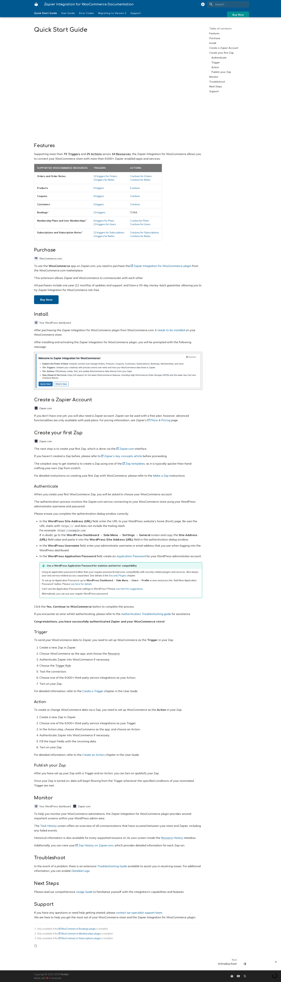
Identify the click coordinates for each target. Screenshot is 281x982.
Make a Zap (161, 475)
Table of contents (220, 28)
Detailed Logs (81, 871)
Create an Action (93, 755)
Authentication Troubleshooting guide (146, 614)
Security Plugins (117, 575)
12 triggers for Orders (105, 176)
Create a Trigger (92, 691)
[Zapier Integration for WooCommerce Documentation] (36, 4)
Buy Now (238, 14)
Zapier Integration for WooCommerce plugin (161, 266)
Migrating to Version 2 (112, 13)
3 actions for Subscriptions (144, 232)
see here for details (81, 583)
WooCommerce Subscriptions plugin (80, 938)
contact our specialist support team (139, 912)
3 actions (135, 196)
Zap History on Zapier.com (94, 845)
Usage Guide (84, 892)
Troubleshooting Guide (112, 866)
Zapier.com (125, 448)
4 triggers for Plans (103, 220)
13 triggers (99, 212)
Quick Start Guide (45, 13)
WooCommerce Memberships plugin (80, 933)
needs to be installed (171, 330)
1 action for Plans (139, 220)
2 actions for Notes (140, 179)
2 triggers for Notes (104, 179)
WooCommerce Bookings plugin (77, 928)
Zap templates (134, 463)
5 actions (135, 188)
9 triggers (98, 188)
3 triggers (98, 204)
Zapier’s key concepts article (121, 456)
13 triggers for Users (104, 224)
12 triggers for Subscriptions (108, 232)
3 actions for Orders (141, 176)
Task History (48, 826)
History (172, 838)
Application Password (131, 556)
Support (135, 13)
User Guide (68, 13)
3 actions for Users (140, 224)
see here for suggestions (129, 588)
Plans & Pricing (158, 420)
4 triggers (98, 196)
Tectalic (65, 974)
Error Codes (86, 13)
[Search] (228, 4)
